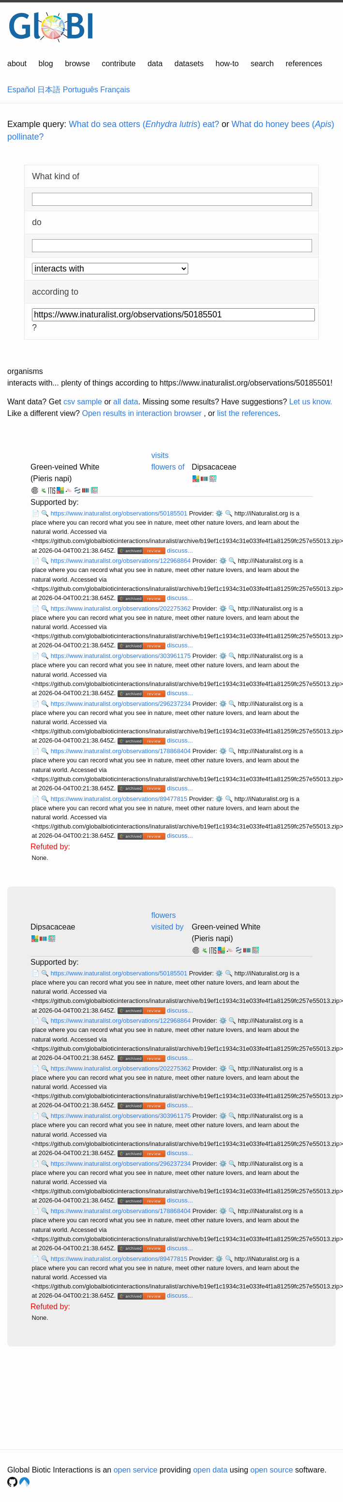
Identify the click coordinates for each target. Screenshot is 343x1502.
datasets (189, 63)
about (17, 63)
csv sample (82, 402)
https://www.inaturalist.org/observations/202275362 (122, 608)
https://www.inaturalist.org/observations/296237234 (122, 703)
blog (46, 63)
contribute (118, 63)
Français (115, 90)
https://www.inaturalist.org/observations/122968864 (122, 560)
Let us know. (310, 402)
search (262, 63)
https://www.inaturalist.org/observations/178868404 (122, 751)
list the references (247, 413)
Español (21, 90)
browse (77, 63)
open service (136, 1470)
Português (80, 90)
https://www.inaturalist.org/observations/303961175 (122, 655)
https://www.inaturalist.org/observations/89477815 (120, 798)
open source (272, 1470)
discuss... (180, 550)
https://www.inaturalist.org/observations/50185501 (120, 513)
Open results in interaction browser (141, 413)
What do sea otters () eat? (144, 124)
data (155, 63)
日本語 (48, 90)
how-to (227, 63)
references (303, 63)
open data (210, 1470)
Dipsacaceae (214, 467)
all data (125, 402)
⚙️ (219, 513)
